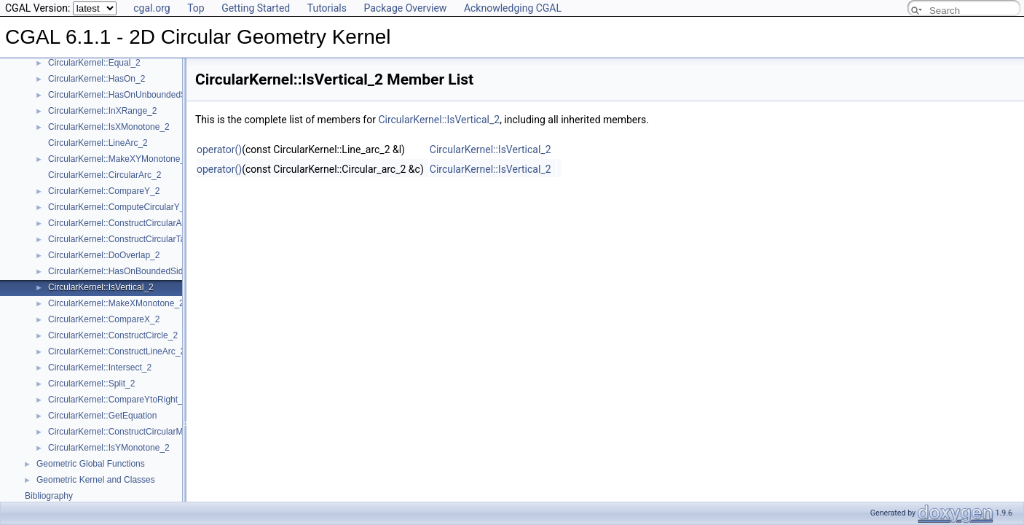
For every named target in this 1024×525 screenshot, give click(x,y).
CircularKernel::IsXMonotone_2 (109, 127)
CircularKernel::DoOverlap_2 (103, 255)
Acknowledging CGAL (513, 8)
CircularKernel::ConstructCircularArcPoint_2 (133, 223)
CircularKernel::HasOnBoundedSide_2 (122, 271)
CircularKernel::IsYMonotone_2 (109, 448)
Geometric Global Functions (90, 464)
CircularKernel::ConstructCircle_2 (113, 335)
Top (196, 8)
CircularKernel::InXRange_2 (102, 111)
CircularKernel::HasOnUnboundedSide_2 (128, 95)
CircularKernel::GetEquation (102, 416)
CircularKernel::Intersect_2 (99, 367)
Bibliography (49, 496)
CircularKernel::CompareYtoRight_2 (117, 399)
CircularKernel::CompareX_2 (103, 319)
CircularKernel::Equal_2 (94, 63)
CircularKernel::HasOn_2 (96, 79)
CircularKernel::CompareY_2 (103, 191)
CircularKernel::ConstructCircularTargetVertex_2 (141, 239)
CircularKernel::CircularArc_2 (104, 175)
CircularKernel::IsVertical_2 (101, 287)
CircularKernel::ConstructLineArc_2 (116, 351)
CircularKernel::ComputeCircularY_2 (118, 207)
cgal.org (151, 8)
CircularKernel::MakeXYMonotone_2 (119, 159)
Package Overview (404, 8)
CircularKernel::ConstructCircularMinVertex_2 (136, 432)
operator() (219, 149)
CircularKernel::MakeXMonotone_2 (116, 303)
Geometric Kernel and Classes (95, 480)
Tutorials (327, 8)
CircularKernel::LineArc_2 (98, 143)
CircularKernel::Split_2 (91, 383)
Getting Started (255, 8)
